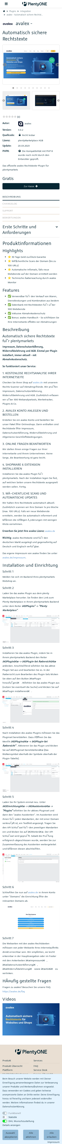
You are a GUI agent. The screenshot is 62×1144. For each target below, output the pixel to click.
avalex (24, 123)
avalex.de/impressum (13, 557)
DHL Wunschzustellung (21, 1121)
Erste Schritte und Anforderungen (19, 229)
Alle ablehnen (31, 1134)
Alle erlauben (52, 1134)
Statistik (12, 1117)
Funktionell (14, 1113)
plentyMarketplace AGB (30, 140)
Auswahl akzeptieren (11, 1134)
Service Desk (40, 1069)
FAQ (36, 1065)
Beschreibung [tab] (11, 196)
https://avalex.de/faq (13, 991)
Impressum (53, 1142)
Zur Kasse (31, 186)
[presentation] (5, 64)
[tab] (31, 230)
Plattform (7, 1069)
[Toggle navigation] (6, 4)
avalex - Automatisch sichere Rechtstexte (24, 14)
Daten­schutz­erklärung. (13, 1106)
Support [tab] (7, 210)
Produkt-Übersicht (12, 1065)
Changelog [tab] (9, 203)
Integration (24, 11)
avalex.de (38, 382)
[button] (13, 88)
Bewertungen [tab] (11, 217)
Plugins (11, 11)
